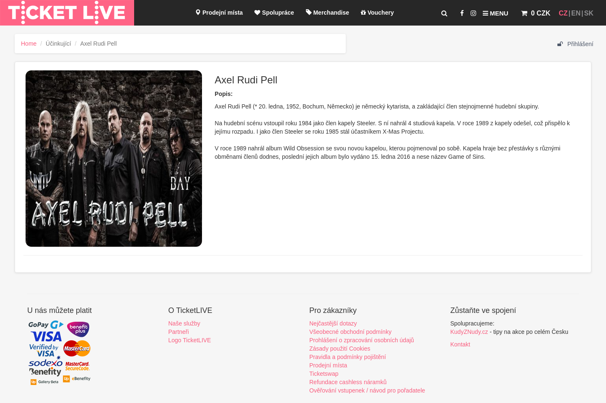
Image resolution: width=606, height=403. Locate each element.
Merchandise (327, 12)
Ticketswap (324, 373)
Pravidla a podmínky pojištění (347, 357)
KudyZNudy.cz (469, 331)
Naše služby (184, 323)
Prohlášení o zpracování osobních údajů (361, 340)
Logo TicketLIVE (189, 340)
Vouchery (377, 12)
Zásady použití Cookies (339, 348)
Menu (495, 13)
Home (28, 43)
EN (575, 13)
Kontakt (460, 344)
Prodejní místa (219, 12)
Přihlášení (575, 44)
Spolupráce (274, 12)
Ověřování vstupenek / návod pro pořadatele (367, 390)
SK (588, 13)
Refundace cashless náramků (347, 382)
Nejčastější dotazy (333, 323)
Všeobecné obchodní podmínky (350, 331)
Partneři (178, 331)
